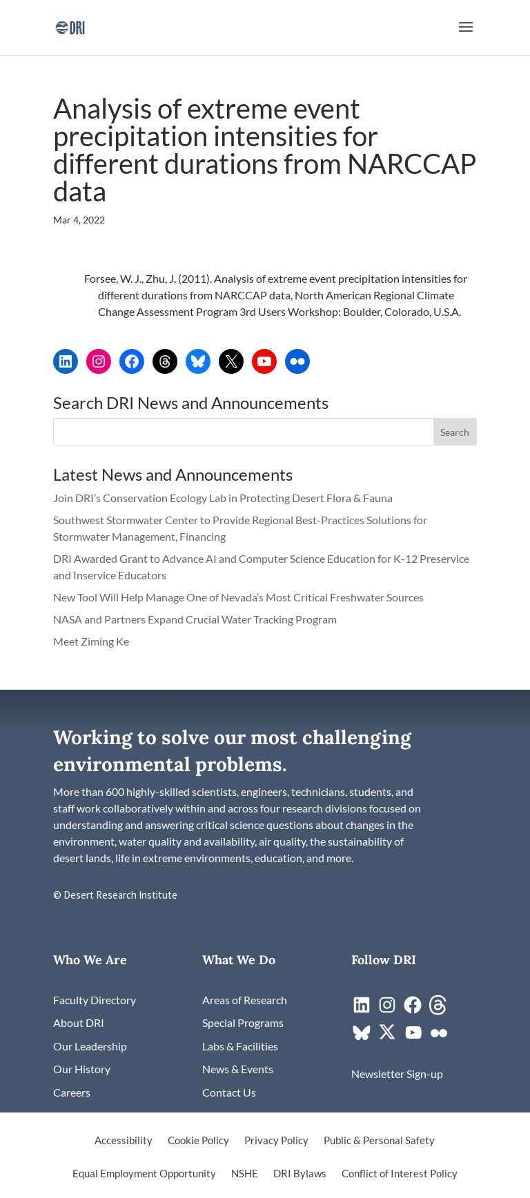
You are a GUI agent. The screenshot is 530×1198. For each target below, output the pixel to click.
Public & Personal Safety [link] (379, 1140)
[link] (70, 25)
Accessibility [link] (124, 1140)
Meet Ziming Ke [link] (92, 641)
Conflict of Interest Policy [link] (400, 1173)
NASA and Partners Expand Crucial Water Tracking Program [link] (195, 619)
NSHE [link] (244, 1173)
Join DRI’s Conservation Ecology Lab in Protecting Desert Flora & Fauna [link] (223, 497)
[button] (466, 36)
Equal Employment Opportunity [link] (144, 1173)
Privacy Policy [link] (276, 1140)
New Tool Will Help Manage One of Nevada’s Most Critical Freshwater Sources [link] (239, 596)
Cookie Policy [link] (198, 1140)
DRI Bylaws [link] (299, 1173)
